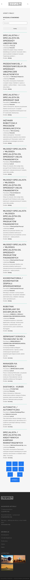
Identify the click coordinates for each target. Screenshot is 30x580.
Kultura (3, 544)
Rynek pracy (4, 541)
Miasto (3, 547)
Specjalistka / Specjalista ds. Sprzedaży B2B (11, 97)
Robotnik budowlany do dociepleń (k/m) (12, 309)
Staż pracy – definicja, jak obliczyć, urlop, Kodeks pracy (14, 521)
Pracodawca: (9, 45)
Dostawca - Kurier (13, 387)
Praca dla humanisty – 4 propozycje (10, 515)
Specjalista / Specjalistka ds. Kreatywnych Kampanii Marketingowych (13, 437)
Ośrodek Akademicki (6, 538)
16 (19, 474)
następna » (15, 480)
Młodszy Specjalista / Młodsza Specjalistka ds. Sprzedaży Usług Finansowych (14, 154)
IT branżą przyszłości (6, 509)
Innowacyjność (5, 534)
